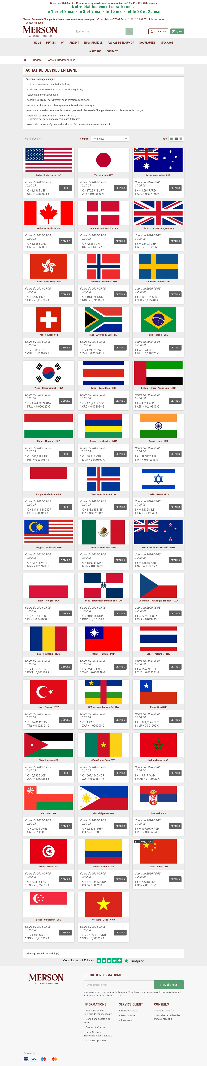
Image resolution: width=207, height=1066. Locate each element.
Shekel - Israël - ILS (158, 494)
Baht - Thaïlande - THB (158, 654)
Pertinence (98, 138)
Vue (164, 138)
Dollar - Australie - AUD (158, 175)
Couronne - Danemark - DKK (103, 228)
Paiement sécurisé (95, 1027)
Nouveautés (147, 42)
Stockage (166, 42)
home (37, 42)
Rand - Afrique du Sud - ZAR (103, 334)
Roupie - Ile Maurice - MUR (103, 441)
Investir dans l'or (165, 1010)
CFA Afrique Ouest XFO (103, 760)
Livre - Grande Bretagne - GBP (158, 228)
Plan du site (29, 1053)
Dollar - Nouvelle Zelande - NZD (158, 547)
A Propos (95, 51)
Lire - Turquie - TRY (48, 707)
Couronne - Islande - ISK (103, 494)
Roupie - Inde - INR (158, 441)
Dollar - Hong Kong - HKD (48, 281)
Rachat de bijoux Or (121, 42)
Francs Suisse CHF (49, 334)
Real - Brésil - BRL (158, 334)
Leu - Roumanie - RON (48, 654)
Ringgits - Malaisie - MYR (49, 547)
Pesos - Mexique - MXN (103, 547)
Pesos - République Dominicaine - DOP (103, 600)
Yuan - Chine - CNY (158, 866)
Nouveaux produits (96, 1040)
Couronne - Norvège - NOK (103, 281)
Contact (112, 51)
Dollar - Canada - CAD (48, 228)
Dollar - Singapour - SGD (48, 919)
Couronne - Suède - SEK (158, 281)
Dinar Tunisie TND (48, 866)
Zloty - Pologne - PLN (49, 600)
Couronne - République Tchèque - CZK (158, 600)
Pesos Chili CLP (158, 707)
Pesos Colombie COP (104, 866)
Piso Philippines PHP (103, 813)
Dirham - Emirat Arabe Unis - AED (158, 388)
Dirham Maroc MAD (158, 760)
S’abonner (169, 984)
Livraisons (126, 1020)
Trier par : (83, 138)
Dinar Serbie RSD (158, 813)
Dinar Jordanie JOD (49, 760)
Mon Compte (128, 1015)
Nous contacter (129, 1010)
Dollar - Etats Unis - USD (48, 175)
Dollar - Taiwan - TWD (103, 654)
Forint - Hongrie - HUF (48, 441)
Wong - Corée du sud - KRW (48, 388)
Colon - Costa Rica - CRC (103, 388)
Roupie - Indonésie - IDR (48, 494)
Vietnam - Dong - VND (103, 919)
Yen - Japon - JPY (103, 175)
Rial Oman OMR (49, 813)
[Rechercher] (103, 31)
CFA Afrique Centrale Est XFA (103, 707)
